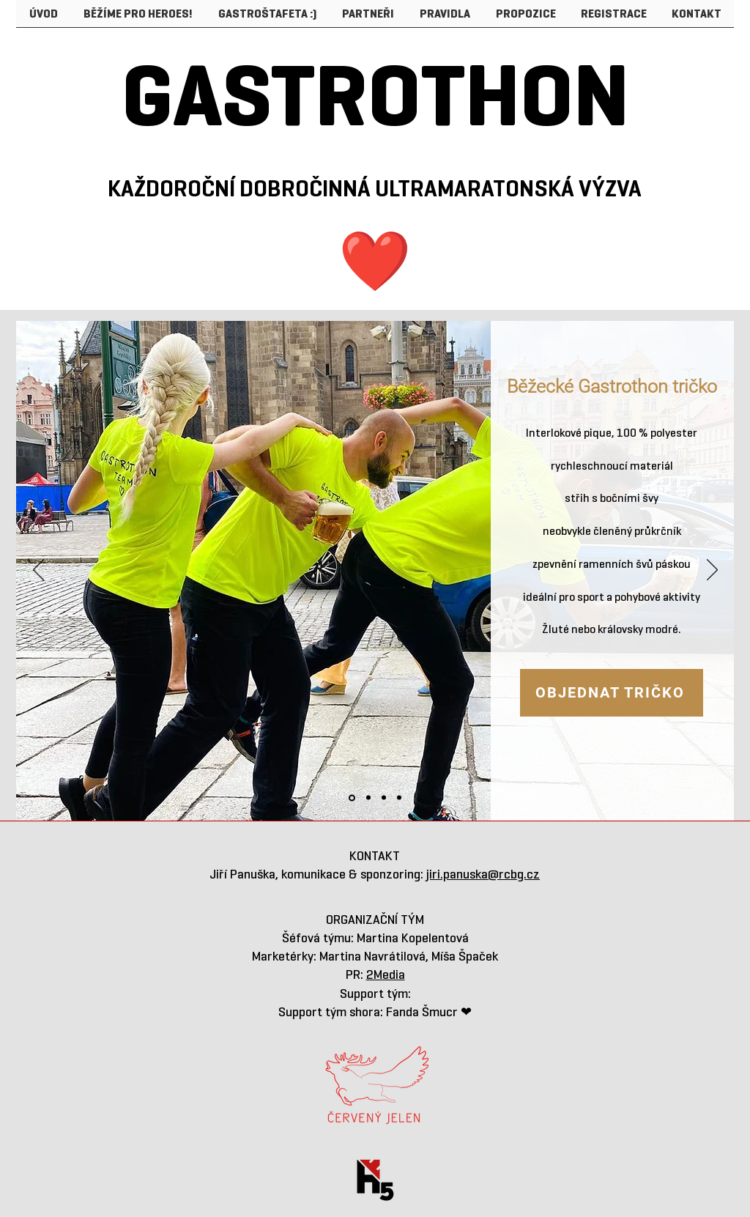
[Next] (712, 570)
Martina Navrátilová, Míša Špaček (408, 956)
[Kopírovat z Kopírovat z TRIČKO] (384, 798)
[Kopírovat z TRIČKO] (368, 798)
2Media (385, 974)
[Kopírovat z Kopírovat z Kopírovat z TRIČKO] (399, 798)
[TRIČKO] (352, 797)
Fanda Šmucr (423, 1012)
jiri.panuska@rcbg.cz (483, 874)
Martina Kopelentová (413, 938)
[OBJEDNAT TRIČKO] (611, 693)
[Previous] (38, 570)
